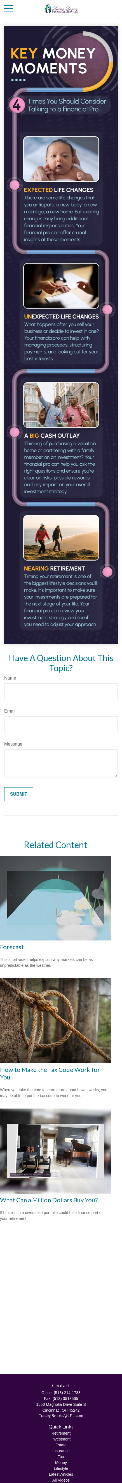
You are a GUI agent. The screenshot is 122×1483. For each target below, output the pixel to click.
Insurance (60, 1451)
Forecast (12, 947)
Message (13, 744)
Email (9, 711)
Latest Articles (61, 1474)
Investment (61, 1439)
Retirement (61, 1433)
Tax (61, 1456)
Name (10, 678)
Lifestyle (61, 1468)
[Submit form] (18, 794)
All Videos (61, 1480)
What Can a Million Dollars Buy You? (49, 1200)
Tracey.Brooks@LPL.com (61, 1415)
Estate (61, 1445)
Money (61, 1462)
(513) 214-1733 (67, 1392)
